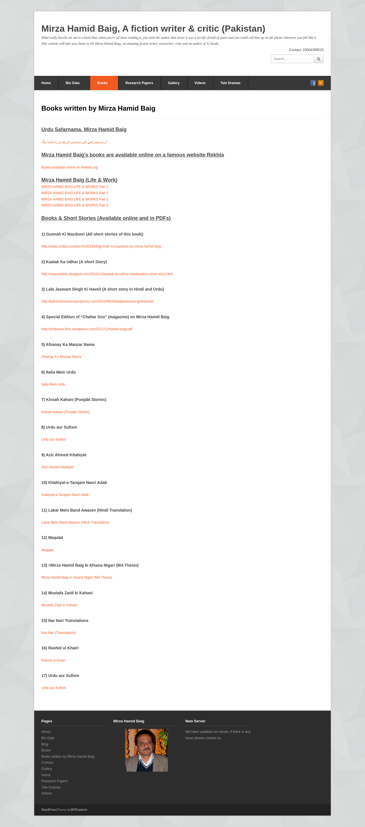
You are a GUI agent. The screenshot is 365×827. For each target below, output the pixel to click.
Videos (200, 83)
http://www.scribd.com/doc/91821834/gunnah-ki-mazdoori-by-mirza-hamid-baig (101, 246)
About (45, 732)
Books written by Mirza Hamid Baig (67, 757)
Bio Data (73, 83)
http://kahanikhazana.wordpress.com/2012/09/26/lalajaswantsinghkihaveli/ (97, 301)
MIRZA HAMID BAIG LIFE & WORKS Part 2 (74, 193)
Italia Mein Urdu (53, 384)
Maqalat (47, 550)
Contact (47, 763)
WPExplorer (79, 809)
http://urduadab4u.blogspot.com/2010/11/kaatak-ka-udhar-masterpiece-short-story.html (107, 274)
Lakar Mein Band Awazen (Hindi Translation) (75, 522)
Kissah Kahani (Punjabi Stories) (65, 412)
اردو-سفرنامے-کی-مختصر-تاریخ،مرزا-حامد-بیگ (74, 142)
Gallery (174, 83)
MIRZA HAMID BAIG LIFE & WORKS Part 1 (74, 187)
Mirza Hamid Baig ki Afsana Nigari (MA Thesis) (76, 577)
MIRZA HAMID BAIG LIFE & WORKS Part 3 (74, 199)
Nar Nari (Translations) (58, 633)
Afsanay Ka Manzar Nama (61, 357)
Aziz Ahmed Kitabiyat (57, 467)
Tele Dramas (230, 83)
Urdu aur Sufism (53, 439)
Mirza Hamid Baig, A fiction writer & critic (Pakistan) (153, 28)
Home (46, 83)
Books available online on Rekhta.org (69, 167)
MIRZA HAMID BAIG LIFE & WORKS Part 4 (74, 205)
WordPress (49, 809)
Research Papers (139, 83)
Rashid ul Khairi (53, 660)
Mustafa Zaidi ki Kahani (59, 605)
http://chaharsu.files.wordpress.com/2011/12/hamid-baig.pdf (86, 329)
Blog (44, 744)
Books (102, 83)
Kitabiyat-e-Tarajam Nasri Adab (64, 495)
